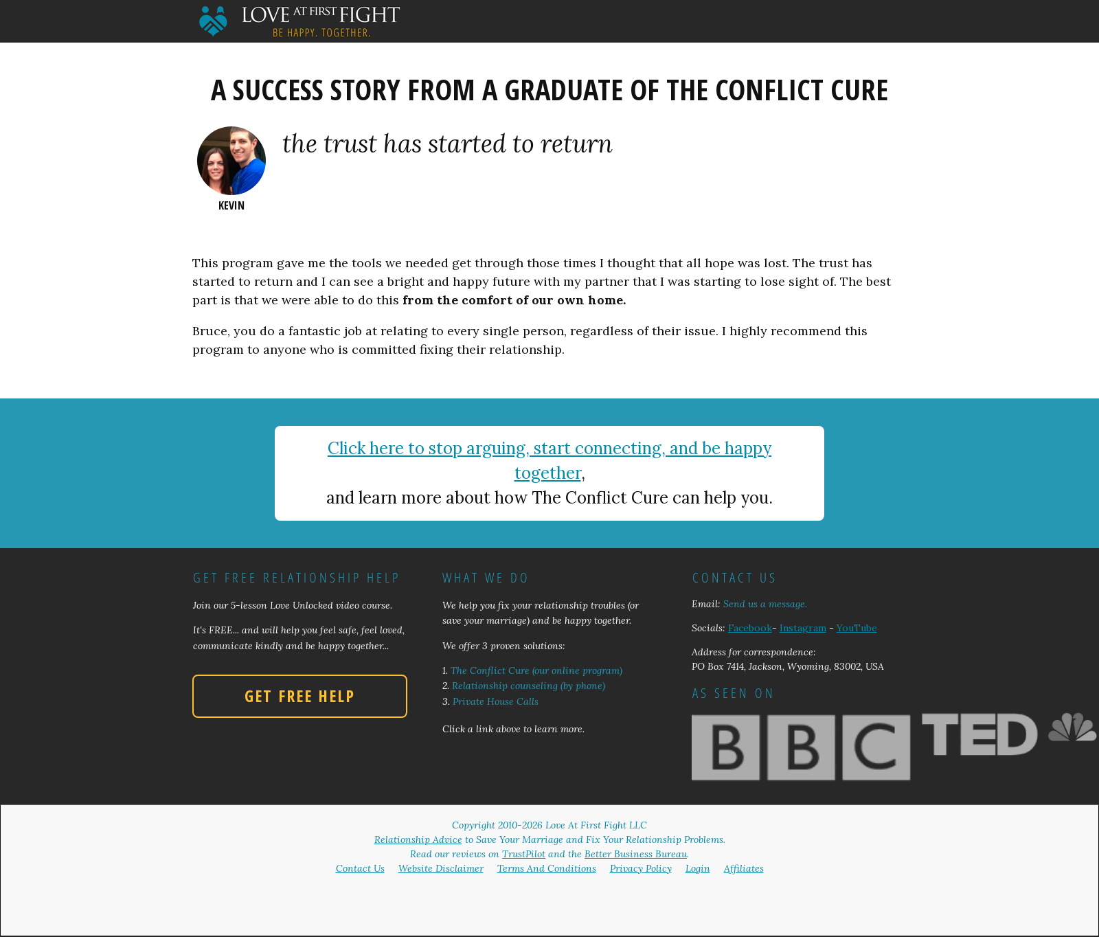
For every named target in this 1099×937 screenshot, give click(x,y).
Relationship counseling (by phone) (528, 685)
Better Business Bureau (636, 854)
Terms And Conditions (546, 868)
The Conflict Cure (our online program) (536, 670)
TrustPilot (523, 854)
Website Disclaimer (441, 868)
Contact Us (360, 868)
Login (698, 868)
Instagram (803, 628)
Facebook (750, 628)
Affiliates (744, 868)
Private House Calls (496, 701)
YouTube (857, 628)
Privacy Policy (641, 868)
